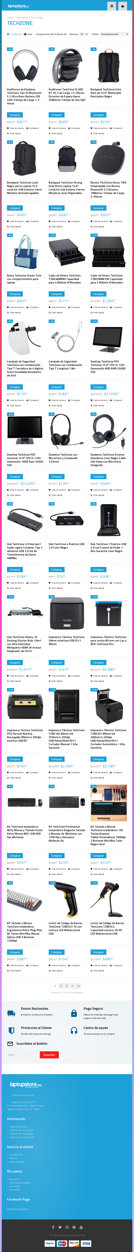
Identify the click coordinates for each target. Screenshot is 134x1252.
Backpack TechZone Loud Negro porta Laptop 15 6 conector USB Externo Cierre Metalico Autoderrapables (24, 188)
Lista (28, 34)
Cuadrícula (14, 34)
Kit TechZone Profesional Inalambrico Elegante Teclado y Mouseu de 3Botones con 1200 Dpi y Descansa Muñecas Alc (67, 833)
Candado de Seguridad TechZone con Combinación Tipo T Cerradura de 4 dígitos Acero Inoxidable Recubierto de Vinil (25, 368)
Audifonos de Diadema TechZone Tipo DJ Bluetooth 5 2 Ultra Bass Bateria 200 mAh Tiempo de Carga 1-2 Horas (24, 96)
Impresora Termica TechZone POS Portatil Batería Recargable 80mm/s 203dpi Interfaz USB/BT (25, 735)
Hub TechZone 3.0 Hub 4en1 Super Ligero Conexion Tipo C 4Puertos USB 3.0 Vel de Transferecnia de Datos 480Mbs (25, 551)
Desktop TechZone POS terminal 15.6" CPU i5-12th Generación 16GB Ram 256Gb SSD (25, 460)
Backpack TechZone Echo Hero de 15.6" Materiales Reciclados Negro (106, 93)
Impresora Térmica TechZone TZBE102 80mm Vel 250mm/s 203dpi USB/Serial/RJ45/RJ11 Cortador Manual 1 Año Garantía (66, 738)
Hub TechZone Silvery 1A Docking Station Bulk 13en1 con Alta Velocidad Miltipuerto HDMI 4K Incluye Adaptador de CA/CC (24, 644)
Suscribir (49, 1054)
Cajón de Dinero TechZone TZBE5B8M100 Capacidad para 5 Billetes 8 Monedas (107, 279)
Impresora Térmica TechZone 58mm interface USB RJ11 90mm (66, 640)
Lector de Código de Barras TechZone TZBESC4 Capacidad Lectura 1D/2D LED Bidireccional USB (107, 928)
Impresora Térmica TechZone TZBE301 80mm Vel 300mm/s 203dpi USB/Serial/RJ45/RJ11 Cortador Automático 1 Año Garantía (108, 738)
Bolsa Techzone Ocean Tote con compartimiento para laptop (24, 279)
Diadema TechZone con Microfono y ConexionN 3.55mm (63, 458)
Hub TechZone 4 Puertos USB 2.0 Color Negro (66, 545)
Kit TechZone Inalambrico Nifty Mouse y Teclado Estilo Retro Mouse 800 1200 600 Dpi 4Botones (25, 832)
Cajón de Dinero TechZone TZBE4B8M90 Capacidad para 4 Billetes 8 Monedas (65, 279)
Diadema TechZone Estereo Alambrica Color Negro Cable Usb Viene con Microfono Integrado (108, 460)
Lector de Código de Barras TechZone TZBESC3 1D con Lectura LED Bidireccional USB (65, 928)
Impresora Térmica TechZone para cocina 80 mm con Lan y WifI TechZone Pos (108, 640)
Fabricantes (22, 17)
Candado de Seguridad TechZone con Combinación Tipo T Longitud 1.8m (65, 365)
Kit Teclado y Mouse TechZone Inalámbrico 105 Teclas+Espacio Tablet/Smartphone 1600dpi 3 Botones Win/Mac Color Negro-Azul (108, 835)
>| (78, 985)
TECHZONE (37, 17)
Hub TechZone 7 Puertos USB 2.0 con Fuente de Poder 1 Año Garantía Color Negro (108, 547)
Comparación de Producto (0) (51, 34)
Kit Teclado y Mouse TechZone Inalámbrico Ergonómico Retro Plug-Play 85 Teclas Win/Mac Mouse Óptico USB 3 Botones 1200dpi (24, 931)
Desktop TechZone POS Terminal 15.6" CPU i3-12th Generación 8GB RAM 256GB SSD (108, 367)
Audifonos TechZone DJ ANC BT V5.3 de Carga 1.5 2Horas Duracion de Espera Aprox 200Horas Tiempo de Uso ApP (67, 95)
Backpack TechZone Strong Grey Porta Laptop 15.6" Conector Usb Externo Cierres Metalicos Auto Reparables (67, 188)
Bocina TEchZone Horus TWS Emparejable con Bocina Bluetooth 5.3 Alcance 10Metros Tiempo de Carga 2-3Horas (108, 189)
